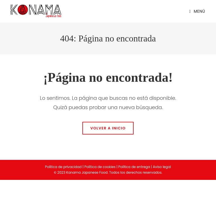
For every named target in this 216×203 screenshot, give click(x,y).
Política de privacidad (63, 166)
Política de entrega (134, 166)
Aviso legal (162, 166)
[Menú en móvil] (195, 11)
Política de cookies (100, 166)
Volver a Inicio (108, 128)
